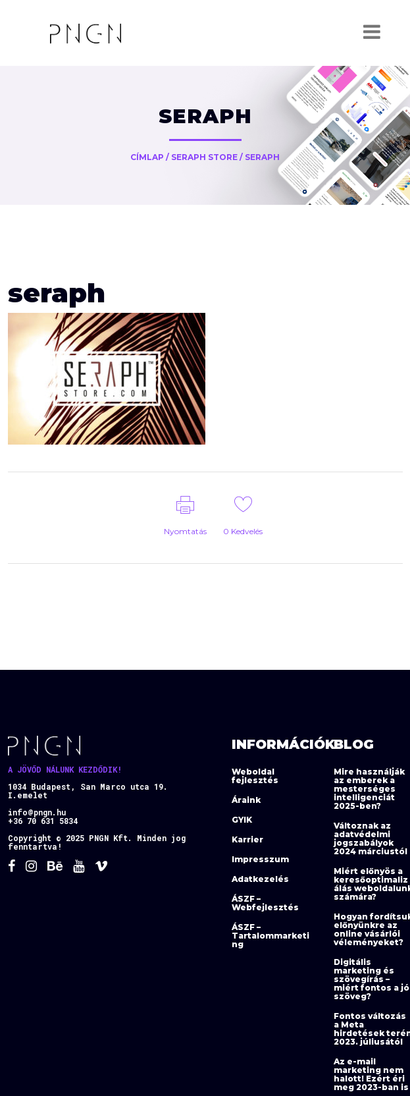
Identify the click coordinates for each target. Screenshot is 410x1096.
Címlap (147, 157)
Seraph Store (204, 157)
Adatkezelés (260, 879)
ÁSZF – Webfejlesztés (265, 903)
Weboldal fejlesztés (255, 775)
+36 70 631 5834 (43, 820)
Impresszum (260, 859)
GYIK (242, 819)
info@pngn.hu (37, 812)
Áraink (246, 800)
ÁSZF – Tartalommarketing (270, 935)
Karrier (247, 839)
